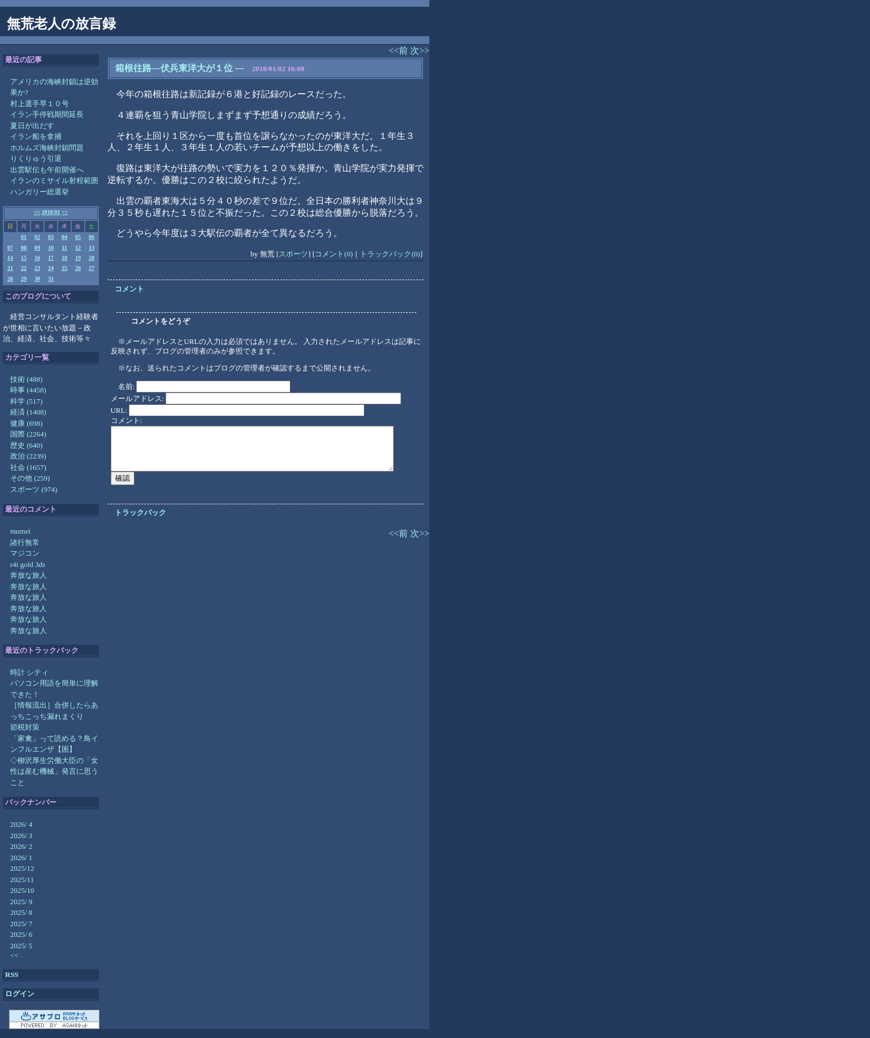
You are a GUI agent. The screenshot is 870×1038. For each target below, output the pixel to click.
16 (37, 258)
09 (37, 248)
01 (24, 237)
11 (64, 248)
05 (78, 237)
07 (10, 248)
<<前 (399, 50)
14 (10, 258)
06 (91, 237)
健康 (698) (26, 423)
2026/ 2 (21, 846)
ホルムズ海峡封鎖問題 (47, 147)
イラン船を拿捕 (36, 136)
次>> (419, 50)
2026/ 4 (21, 824)
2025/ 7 (21, 923)
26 (78, 268)
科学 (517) (26, 401)
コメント (129, 289)
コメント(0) (334, 254)
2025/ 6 (21, 934)
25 (64, 268)
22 (24, 268)
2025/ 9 (21, 901)
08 (24, 248)
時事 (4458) (28, 390)
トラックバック (140, 512)
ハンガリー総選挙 (39, 191)
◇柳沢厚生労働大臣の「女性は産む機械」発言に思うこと (54, 771)
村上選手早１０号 (39, 103)
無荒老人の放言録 (61, 23)
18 (64, 258)
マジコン (25, 553)
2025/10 (22, 890)
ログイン (19, 993)
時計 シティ (29, 672)
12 (78, 248)
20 (91, 258)
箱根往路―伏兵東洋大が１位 (174, 68)
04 (64, 237)
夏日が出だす (32, 125)
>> (65, 212)
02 (37, 237)
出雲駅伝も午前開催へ (47, 169)
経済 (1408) (28, 412)
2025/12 (22, 868)
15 (24, 258)
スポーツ (293, 254)
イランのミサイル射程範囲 (54, 180)
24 (51, 268)
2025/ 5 (21, 945)
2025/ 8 (21, 912)
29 (24, 279)
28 (10, 279)
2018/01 (51, 212)
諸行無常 (25, 542)
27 (91, 268)
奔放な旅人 (28, 575)
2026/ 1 (21, 857)
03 (51, 237)
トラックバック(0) (390, 254)
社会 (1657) (28, 467)
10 (51, 248)
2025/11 (22, 879)
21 (10, 268)
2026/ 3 (21, 835)
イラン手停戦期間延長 (47, 114)
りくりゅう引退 (36, 158)
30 (37, 279)
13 (91, 248)
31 (51, 279)
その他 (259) (30, 478)
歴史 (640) (26, 445)
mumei (20, 531)
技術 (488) (26, 379)
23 (37, 268)
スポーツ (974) (33, 489)
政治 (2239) (28, 456)
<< (37, 212)
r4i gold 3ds (27, 564)
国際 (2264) (28, 434)
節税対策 (25, 727)
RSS (12, 974)
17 (51, 258)
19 (78, 258)
